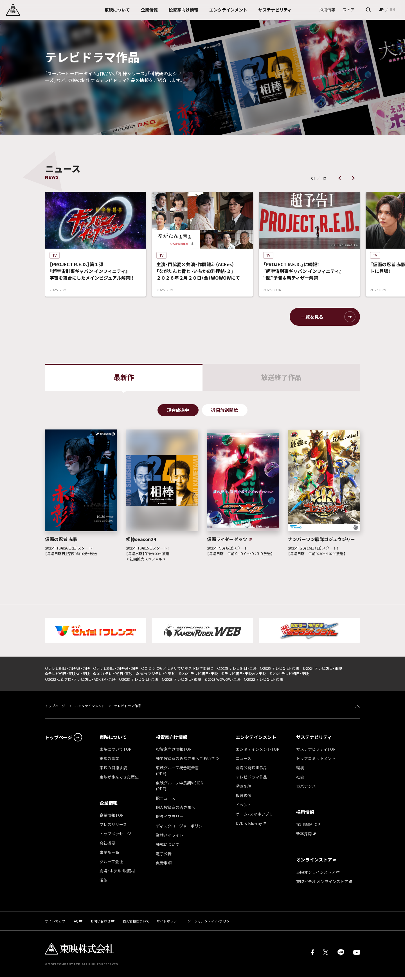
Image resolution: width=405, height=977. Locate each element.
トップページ (55, 705)
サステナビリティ (314, 736)
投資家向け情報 (171, 736)
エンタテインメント (90, 705)
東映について (113, 736)
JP (381, 9)
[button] (339, 178)
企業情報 (109, 802)
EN (392, 9)
